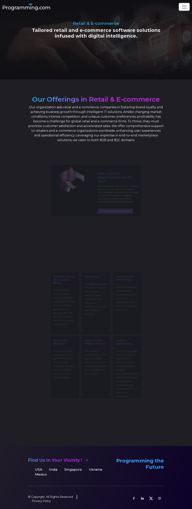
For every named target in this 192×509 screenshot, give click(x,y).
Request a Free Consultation (114, 211)
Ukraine (95, 469)
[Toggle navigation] (184, 7)
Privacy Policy (41, 501)
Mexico (41, 474)
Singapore (73, 469)
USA (38, 469)
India (53, 469)
